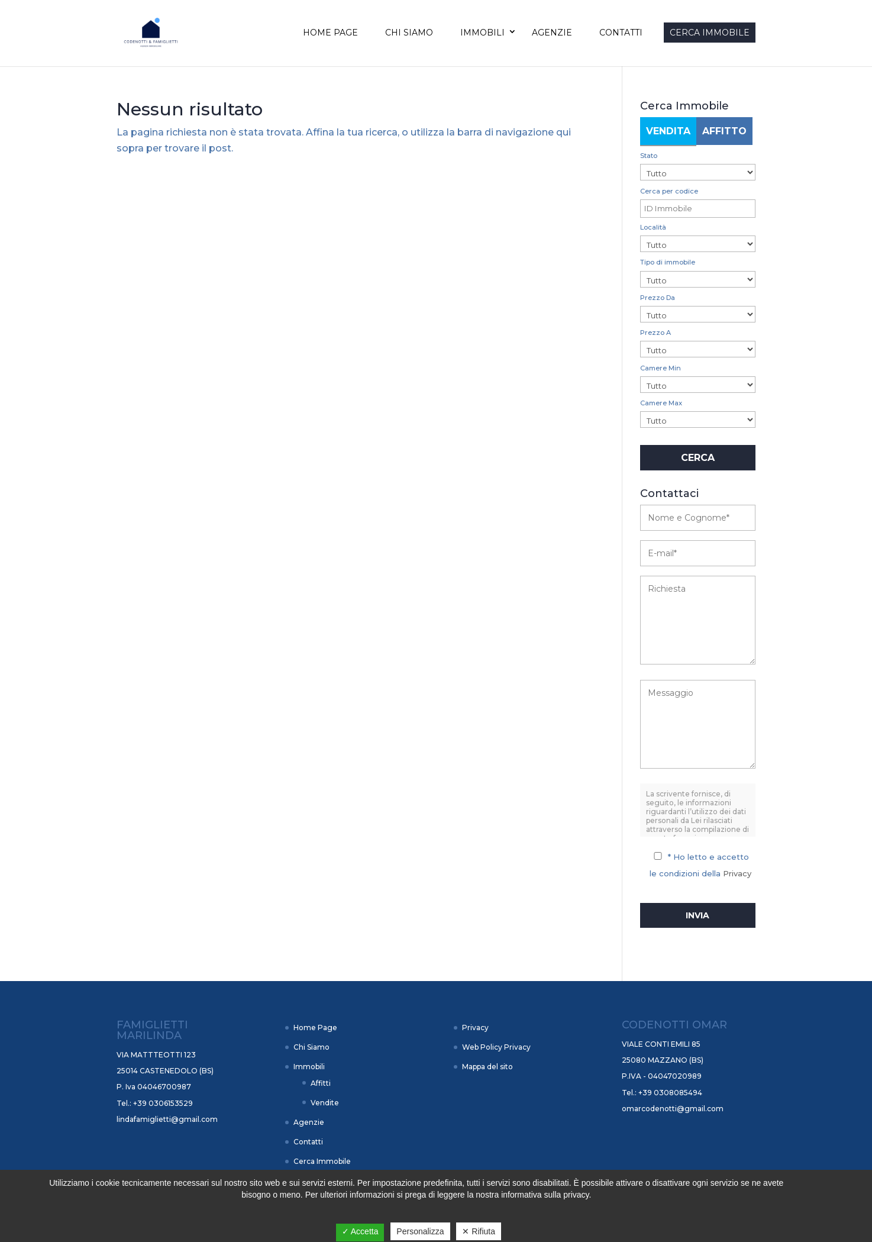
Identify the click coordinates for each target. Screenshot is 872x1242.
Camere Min (660, 368)
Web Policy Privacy (496, 1047)
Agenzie (552, 32)
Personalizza (420, 1231)
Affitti (321, 1083)
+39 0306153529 (162, 1103)
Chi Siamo (409, 32)
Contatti (620, 32)
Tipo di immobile (667, 262)
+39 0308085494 (669, 1092)
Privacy (737, 873)
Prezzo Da (657, 297)
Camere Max (661, 403)
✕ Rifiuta (478, 1231)
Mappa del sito (487, 1066)
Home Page (330, 32)
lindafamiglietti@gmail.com (167, 1119)
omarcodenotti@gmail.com (673, 1108)
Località (653, 227)
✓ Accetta (360, 1231)
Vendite (325, 1102)
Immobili (482, 32)
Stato (648, 155)
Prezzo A (655, 332)
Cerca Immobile (710, 32)
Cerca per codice (669, 191)
